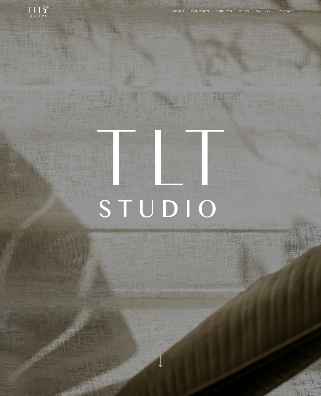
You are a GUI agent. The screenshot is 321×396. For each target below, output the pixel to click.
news (244, 11)
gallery (263, 11)
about (178, 11)
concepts (200, 11)
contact (285, 11)
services (224, 11)
